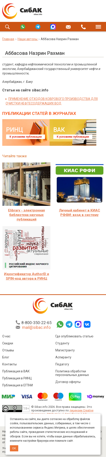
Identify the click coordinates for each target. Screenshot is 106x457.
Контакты (9, 364)
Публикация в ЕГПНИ (17, 385)
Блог (5, 357)
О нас (6, 336)
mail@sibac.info (36, 327)
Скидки (7, 343)
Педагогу (62, 364)
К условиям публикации (25, 136)
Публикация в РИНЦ (17, 378)
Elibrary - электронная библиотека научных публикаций (26, 214)
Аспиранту (63, 357)
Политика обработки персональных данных (72, 373)
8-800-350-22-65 (36, 322)
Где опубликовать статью (74, 336)
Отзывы (8, 350)
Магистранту (65, 350)
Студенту (62, 343)
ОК (14, 448)
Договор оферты (68, 382)
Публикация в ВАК (16, 371)
